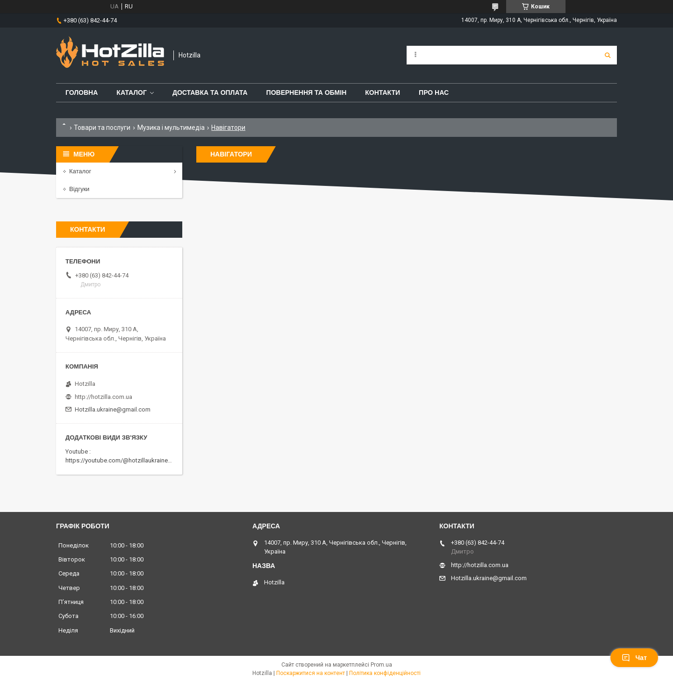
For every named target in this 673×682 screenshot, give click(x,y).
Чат (634, 658)
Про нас (434, 92)
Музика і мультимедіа (171, 127)
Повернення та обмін (306, 92)
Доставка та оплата (210, 92)
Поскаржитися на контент (310, 673)
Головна (81, 92)
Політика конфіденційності (385, 673)
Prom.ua (381, 664)
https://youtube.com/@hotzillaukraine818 (121, 460)
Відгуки (79, 188)
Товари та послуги (102, 127)
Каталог (131, 92)
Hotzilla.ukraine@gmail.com (112, 409)
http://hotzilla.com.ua (103, 396)
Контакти (382, 92)
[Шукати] (607, 55)
